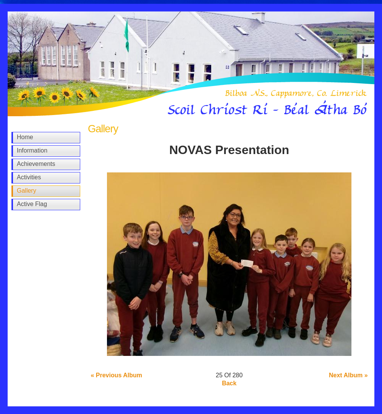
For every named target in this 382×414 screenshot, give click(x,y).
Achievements (36, 164)
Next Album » (348, 375)
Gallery (26, 190)
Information (32, 150)
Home (25, 137)
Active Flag (32, 204)
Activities (29, 177)
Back (229, 383)
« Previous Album (116, 375)
